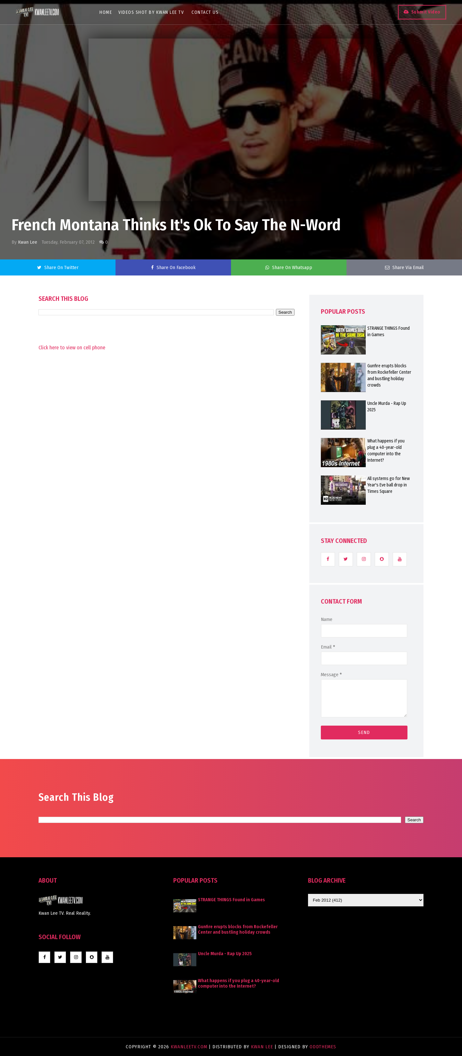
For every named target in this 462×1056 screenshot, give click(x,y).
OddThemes (323, 1047)
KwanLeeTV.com (190, 1047)
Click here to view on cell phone (71, 348)
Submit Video (425, 12)
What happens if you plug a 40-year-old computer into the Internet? (386, 450)
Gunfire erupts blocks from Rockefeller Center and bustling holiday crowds (389, 375)
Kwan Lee (27, 242)
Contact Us (205, 12)
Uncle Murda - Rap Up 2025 (386, 407)
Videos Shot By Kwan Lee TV (151, 12)
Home (106, 12)
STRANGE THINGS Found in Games (388, 331)
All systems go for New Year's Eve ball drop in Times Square (388, 485)
